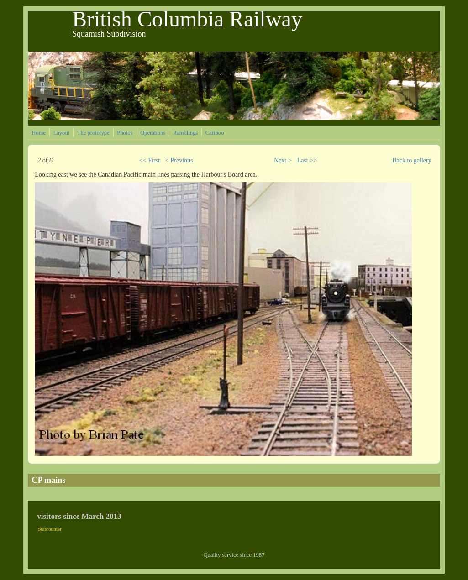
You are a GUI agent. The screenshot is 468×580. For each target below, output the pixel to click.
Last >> (307, 160)
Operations (152, 133)
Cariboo (214, 133)
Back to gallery (411, 160)
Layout (61, 133)
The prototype (93, 133)
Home (39, 133)
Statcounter (50, 529)
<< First (149, 160)
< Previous (179, 160)
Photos (124, 133)
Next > (283, 160)
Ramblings (185, 133)
